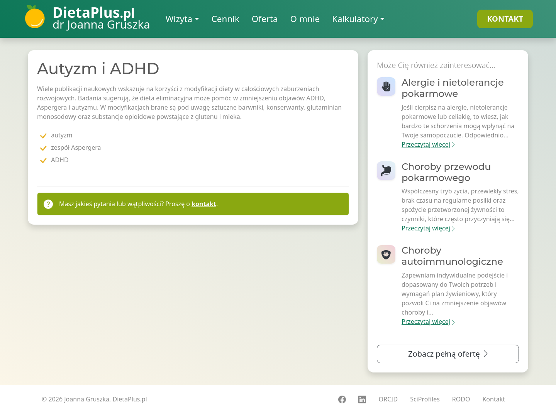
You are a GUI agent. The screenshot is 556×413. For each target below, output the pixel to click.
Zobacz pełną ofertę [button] (449, 354)
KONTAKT (505, 19)
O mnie (305, 19)
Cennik (225, 19)
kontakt (204, 204)
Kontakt (493, 399)
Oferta (265, 19)
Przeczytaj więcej (429, 144)
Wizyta (179, 19)
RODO (461, 399)
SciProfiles (425, 399)
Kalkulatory (355, 19)
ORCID (388, 399)
